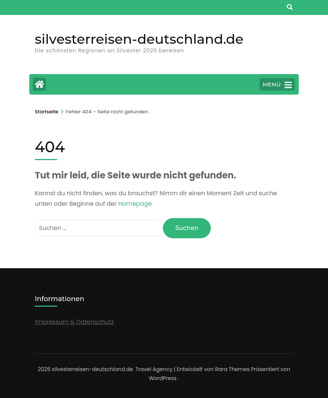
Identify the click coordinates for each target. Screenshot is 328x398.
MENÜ (277, 85)
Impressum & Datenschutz (74, 322)
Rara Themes (232, 369)
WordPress (163, 378)
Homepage (135, 203)
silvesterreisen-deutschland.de (139, 39)
